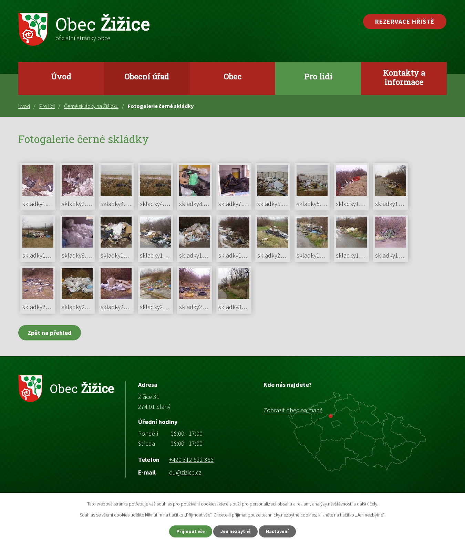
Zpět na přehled (50, 333)
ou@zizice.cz (185, 472)
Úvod (61, 76)
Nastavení (277, 531)
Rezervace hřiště (404, 21)
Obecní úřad (146, 76)
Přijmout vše (190, 531)
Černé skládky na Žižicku (91, 105)
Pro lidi (318, 76)
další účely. (367, 504)
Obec (232, 76)
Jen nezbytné (235, 531)
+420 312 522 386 (191, 460)
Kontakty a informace (404, 77)
